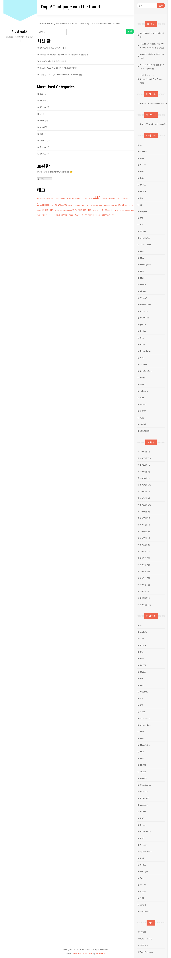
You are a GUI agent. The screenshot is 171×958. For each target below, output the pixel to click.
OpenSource (145, 304)
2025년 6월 (145, 465)
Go (141, 198)
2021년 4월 (145, 571)
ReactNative (145, 351)
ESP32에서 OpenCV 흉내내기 (53, 48)
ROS (142, 357)
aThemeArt (101, 953)
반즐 (142, 417)
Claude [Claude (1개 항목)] (58, 198)
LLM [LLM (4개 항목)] (96, 197)
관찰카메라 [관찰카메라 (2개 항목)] (48, 210)
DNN (142, 178)
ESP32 (43, 153)
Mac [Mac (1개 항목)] (109, 198)
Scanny (143, 364)
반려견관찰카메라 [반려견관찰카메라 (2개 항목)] (82, 210)
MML (142, 271)
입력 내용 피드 (146, 938)
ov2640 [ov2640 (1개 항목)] (70, 205)
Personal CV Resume (82, 953)
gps (141, 204)
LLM (142, 251)
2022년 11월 (145, 518)
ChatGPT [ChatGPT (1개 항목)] (52, 198)
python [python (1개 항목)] (83, 205)
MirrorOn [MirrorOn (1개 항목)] (114, 198)
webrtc (143, 404)
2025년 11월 (145, 451)
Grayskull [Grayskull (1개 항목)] (84, 198)
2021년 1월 (144, 591)
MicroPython (145, 264)
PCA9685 (144, 317)
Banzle (143, 164)
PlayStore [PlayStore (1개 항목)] (77, 205)
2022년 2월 (145, 544)
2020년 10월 (145, 604)
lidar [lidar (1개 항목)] (90, 198)
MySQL (143, 284)
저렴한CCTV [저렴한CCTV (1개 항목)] (83, 215)
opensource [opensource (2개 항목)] (61, 204)
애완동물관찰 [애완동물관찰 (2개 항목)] (71, 214)
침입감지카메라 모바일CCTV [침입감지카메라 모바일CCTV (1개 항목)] (97, 215)
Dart (142, 171)
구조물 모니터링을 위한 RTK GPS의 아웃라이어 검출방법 (64, 54)
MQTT (143, 278)
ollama (143, 291)
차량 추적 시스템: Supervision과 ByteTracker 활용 (61, 74)
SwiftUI (43, 140)
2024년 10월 (145, 484)
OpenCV (143, 298)
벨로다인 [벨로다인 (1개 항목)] (96, 210)
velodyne (144, 391)
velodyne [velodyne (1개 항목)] (114, 205)
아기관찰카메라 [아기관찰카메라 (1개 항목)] (58, 215)
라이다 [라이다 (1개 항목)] (69, 210)
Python (43, 147)
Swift (42, 120)
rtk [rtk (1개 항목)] (94, 205)
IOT (41, 134)
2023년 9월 (145, 511)
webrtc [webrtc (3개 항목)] (122, 204)
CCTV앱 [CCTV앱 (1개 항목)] (46, 198)
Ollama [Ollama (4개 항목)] (43, 204)
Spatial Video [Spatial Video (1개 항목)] (103, 205)
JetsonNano (145, 244)
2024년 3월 (145, 498)
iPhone (43, 107)
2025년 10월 (145, 458)
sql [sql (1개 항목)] (109, 205)
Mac (142, 258)
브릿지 (143, 424)
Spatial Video (146, 371)
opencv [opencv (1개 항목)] (51, 205)
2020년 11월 (145, 598)
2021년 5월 (145, 564)
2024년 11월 (145, 478)
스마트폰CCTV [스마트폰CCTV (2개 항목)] (108, 210)
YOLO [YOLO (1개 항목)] (129, 205)
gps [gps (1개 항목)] (73, 198)
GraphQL (144, 211)
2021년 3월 (145, 578)
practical (144, 324)
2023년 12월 (145, 505)
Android (143, 151)
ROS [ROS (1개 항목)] (91, 205)
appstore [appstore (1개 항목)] (40, 198)
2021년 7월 (145, 558)
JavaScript (145, 238)
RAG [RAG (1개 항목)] (87, 205)
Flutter (43, 100)
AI (41, 114)
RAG (142, 337)
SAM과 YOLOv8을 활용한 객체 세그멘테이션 (59, 68)
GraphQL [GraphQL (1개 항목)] (78, 198)
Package (144, 311)
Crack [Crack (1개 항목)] (63, 198)
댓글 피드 (144, 945)
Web (142, 397)
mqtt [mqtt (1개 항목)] (119, 198)
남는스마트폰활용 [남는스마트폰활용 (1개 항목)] (61, 210)
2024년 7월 (145, 491)
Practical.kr (20, 31)
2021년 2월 (145, 584)
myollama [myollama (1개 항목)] (124, 198)
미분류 (143, 411)
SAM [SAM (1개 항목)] (96, 205)
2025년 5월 (145, 471)
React (142, 344)
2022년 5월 (145, 531)
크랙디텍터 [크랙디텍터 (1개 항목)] (110, 215)
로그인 (143, 932)
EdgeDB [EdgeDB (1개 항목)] (68, 198)
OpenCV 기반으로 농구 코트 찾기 (54, 61)
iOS (41, 94)
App (42, 127)
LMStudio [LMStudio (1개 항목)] (104, 198)
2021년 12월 (145, 551)
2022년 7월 (145, 524)
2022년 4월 (145, 538)
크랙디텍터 (145, 431)
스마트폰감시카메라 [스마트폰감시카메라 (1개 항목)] (123, 210)
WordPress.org (146, 952)
